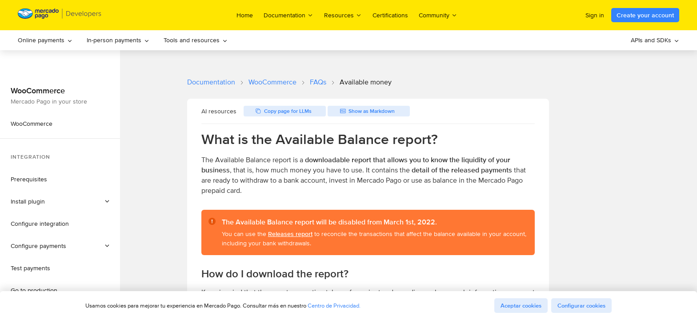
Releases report (290, 233)
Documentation (211, 82)
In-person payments (118, 40)
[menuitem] (45, 40)
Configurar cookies (581, 305)
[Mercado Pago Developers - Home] (60, 15)
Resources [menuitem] (343, 15)
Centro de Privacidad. (334, 305)
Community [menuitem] (438, 15)
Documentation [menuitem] (288, 15)
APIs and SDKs (655, 40)
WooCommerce (272, 82)
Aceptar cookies (521, 305)
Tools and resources (196, 40)
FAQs (318, 82)
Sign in (594, 15)
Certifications (390, 15)
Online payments (45, 40)
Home (244, 15)
